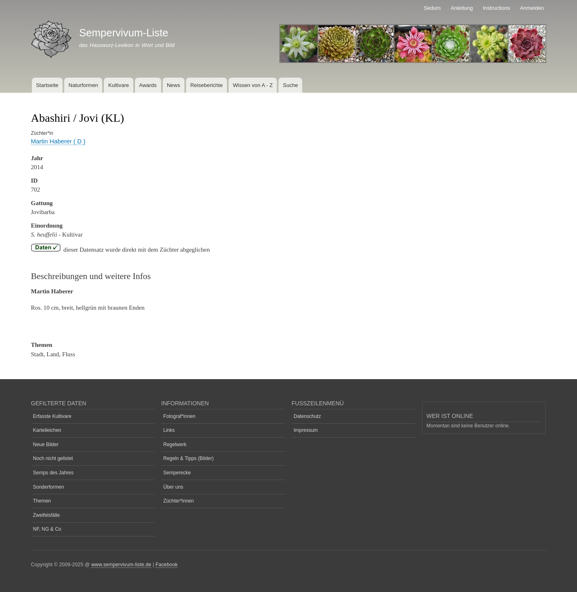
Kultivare (118, 85)
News (173, 85)
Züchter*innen (178, 501)
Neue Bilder (46, 444)
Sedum (432, 8)
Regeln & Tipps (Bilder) (188, 458)
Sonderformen (48, 487)
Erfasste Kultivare (52, 416)
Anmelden (532, 8)
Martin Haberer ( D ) (58, 141)
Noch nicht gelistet (53, 458)
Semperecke (177, 473)
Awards (148, 85)
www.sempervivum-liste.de (121, 564)
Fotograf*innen (179, 416)
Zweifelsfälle (46, 515)
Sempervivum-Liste (123, 32)
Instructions (496, 8)
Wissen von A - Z (253, 85)
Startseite (47, 85)
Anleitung (462, 8)
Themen (42, 501)
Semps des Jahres (53, 473)
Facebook (166, 564)
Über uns (173, 487)
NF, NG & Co (47, 529)
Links (169, 430)
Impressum (306, 430)
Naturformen (83, 85)
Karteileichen (47, 430)
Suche (290, 85)
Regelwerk (174, 444)
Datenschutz (307, 416)
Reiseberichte (206, 85)
